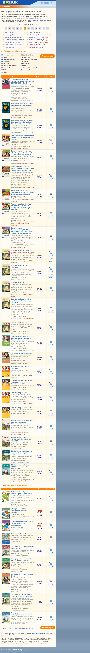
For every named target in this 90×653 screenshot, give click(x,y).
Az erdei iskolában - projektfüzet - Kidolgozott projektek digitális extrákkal (22, 137)
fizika (23, 66)
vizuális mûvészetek (8, 66)
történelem (5, 61)
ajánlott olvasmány (8, 68)
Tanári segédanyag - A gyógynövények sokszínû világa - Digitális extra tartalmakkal (22, 192)
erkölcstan (25, 61)
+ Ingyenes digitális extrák (25, 163)
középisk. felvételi (27, 55)
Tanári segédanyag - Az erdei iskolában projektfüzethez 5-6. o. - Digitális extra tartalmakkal (22, 153)
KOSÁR (45, 56)
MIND (4, 72)
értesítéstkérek (50, 260)
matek (4, 57)
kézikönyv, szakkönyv (29, 59)
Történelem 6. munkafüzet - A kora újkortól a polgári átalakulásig (21, 453)
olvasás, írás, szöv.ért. (29, 68)
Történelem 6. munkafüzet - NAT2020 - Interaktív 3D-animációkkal (20, 467)
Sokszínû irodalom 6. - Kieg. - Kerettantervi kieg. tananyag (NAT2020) (21, 301)
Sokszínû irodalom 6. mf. (19, 323)
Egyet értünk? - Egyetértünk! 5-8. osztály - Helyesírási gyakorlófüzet (22, 523)
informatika (25, 63)
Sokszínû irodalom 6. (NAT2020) (22, 250)
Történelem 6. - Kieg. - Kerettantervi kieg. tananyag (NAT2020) (21, 439)
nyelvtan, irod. (7, 55)
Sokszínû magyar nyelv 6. (20, 393)
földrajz (4, 70)
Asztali (24, 650)
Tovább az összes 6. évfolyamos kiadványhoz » (17, 628)
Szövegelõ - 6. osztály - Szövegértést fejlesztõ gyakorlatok (19, 510)
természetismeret (8, 59)
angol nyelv (25, 57)
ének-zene (5, 63)
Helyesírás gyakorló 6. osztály (21, 353)
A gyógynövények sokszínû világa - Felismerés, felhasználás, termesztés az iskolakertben (22, 168)
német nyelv (25, 70)
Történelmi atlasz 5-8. (18, 534)
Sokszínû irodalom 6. (18, 282)
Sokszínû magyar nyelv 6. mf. (21, 408)
